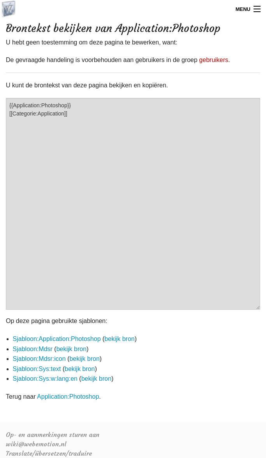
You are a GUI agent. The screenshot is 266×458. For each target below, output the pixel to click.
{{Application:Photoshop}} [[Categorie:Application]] (133, 204)
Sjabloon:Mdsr (33, 349)
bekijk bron (119, 339)
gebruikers (213, 60)
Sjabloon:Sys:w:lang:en (45, 378)
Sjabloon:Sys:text (37, 369)
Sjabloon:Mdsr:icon (39, 358)
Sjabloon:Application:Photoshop (57, 339)
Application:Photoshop (68, 396)
